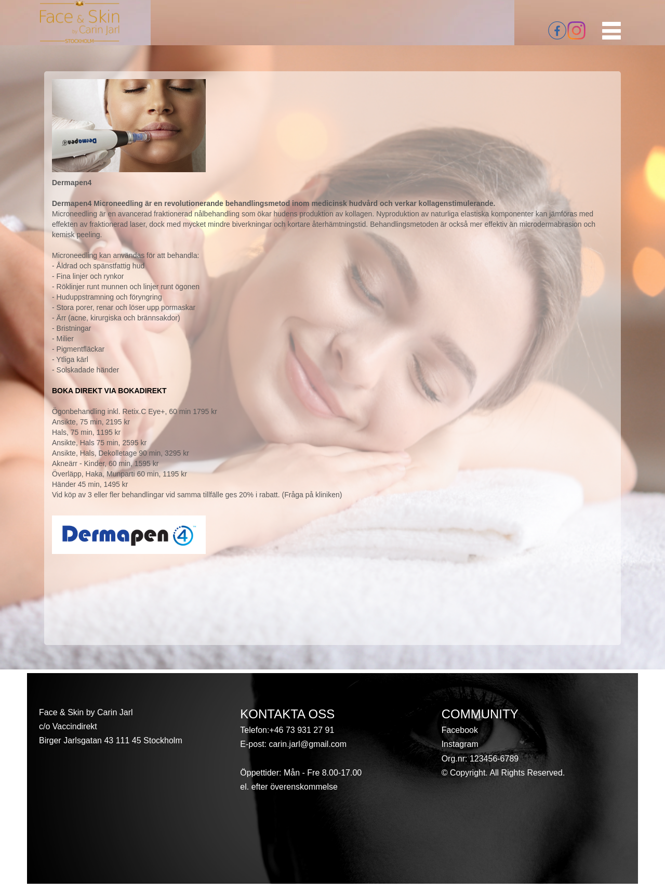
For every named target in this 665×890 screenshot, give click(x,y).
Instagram (460, 744)
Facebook (460, 730)
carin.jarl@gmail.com (307, 744)
